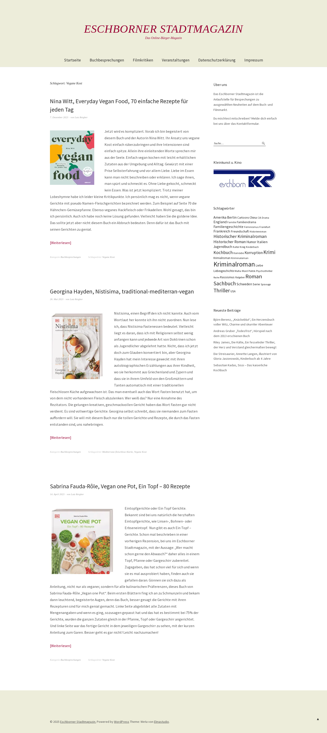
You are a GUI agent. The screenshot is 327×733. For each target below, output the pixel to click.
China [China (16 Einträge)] (253, 217)
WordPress (121, 722)
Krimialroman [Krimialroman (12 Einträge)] (221, 258)
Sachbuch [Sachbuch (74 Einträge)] (224, 283)
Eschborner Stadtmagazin (163, 28)
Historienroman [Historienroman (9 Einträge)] (258, 231)
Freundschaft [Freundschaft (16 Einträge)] (240, 231)
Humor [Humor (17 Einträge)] (251, 242)
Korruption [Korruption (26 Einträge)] (254, 252)
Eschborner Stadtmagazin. (78, 722)
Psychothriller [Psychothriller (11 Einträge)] (264, 271)
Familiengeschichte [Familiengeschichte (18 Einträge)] (228, 227)
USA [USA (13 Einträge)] (232, 291)
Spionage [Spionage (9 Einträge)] (266, 284)
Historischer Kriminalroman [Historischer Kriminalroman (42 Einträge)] (240, 236)
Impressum (253, 60)
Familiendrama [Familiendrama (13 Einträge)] (246, 222)
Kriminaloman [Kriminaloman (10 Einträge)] (239, 258)
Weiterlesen (60, 242)
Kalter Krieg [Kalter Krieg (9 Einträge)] (239, 247)
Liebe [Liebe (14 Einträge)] (259, 265)
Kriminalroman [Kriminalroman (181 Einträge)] (234, 264)
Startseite (72, 60)
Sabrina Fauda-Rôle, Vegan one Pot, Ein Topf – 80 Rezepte (120, 486)
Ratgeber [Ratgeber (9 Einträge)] (240, 277)
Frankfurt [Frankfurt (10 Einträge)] (264, 227)
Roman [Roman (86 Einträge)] (253, 276)
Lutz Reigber (81, 117)
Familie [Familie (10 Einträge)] (231, 222)
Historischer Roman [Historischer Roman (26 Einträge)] (229, 241)
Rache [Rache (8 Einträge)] (216, 277)
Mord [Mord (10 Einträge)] (245, 271)
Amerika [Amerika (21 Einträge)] (219, 217)
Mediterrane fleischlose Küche (117, 451)
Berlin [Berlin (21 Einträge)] (232, 217)
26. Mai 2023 (56, 299)
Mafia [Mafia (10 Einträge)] (238, 271)
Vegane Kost (108, 257)
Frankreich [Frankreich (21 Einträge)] (221, 231)
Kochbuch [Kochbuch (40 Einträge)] (223, 252)
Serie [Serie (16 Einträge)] (256, 284)
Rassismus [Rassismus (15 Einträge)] (227, 277)
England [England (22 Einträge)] (220, 222)
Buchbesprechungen (107, 60)
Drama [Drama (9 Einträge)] (265, 217)
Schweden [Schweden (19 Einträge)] (244, 284)
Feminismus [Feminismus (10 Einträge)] (251, 227)
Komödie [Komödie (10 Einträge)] (238, 253)
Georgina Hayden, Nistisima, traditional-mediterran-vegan (121, 291)
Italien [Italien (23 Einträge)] (262, 241)
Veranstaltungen (175, 60)
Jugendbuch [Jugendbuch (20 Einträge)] (222, 246)
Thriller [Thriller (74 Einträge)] (221, 290)
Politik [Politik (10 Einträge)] (251, 271)
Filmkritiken (143, 60)
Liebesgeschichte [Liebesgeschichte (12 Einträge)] (223, 271)
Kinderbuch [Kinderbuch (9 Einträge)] (252, 247)
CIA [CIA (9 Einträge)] (259, 217)
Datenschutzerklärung (216, 60)
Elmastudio (161, 722)
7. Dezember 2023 (59, 117)
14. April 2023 (57, 494)
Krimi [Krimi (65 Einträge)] (269, 252)
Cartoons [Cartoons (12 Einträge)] (243, 218)
